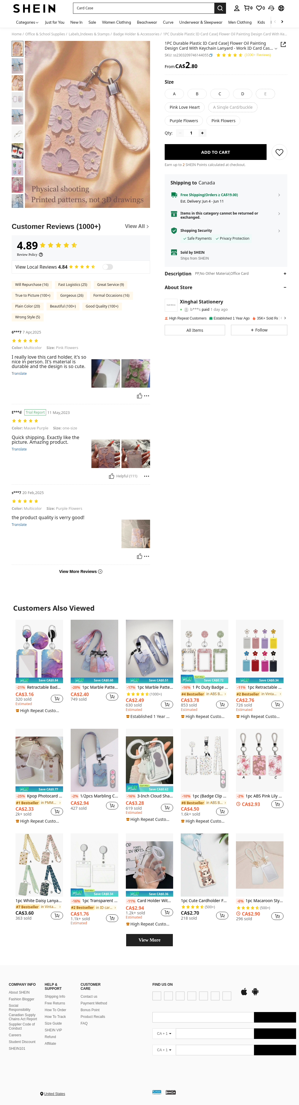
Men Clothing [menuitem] (240, 22)
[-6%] (240, 901)
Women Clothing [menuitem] (116, 22)
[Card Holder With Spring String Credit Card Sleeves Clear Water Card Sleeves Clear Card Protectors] (149, 865)
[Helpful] (139, 395)
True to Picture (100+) (32, 295)
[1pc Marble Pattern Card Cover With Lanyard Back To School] (149, 651)
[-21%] (20, 687)
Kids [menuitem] (261, 22)
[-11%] (241, 687)
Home (17, 34)
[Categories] (27, 22)
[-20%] (76, 687)
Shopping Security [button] (196, 235)
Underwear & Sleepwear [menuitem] (200, 22)
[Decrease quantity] (180, 137)
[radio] (174, 94)
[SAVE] (279, 156)
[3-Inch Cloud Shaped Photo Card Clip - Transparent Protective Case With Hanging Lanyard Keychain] (149, 760)
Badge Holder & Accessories (136, 34)
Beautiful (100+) (63, 306)
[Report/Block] (146, 395)
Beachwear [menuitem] (147, 22)
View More (149, 939)
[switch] (107, 267)
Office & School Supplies (45, 34)
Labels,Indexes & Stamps (89, 34)
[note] (39, 680)
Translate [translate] (19, 374)
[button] (143, 8)
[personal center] (236, 8)
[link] (248, 7)
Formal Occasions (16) (111, 295)
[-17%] (131, 687)
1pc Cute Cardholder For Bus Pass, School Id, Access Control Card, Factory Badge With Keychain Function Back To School (204, 900)
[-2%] (75, 796)
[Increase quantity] (202, 137)
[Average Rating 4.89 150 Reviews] (243, 55)
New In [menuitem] (76, 22)
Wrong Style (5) (27, 317)
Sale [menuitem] (92, 22)
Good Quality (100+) (102, 306)
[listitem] (39, 666)
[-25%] (20, 796)
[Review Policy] (30, 254)
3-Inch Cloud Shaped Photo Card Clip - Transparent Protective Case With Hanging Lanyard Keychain (149, 796)
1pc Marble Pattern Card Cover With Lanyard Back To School (149, 687)
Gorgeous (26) (71, 295)
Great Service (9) (110, 284)
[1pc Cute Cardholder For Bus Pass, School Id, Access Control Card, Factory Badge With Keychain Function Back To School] (204, 865)
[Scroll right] (282, 22)
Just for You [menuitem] (55, 22)
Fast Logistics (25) (72, 284)
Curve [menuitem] (168, 22)
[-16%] (186, 687)
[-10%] (186, 796)
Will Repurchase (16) (31, 284)
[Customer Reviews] (81, 226)
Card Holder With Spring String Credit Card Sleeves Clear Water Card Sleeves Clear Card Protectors (149, 901)
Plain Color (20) (27, 306)
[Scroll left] (275, 22)
